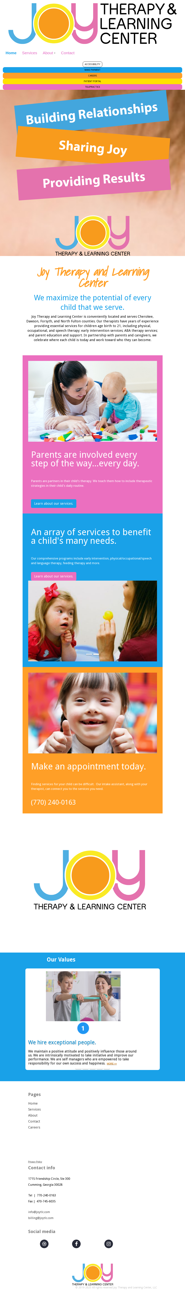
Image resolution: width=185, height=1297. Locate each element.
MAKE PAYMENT (92, 70)
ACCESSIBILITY (92, 64)
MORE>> (133, 1059)
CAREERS (92, 75)
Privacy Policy (35, 1161)
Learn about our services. (53, 503)
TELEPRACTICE (92, 87)
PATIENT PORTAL (92, 81)
